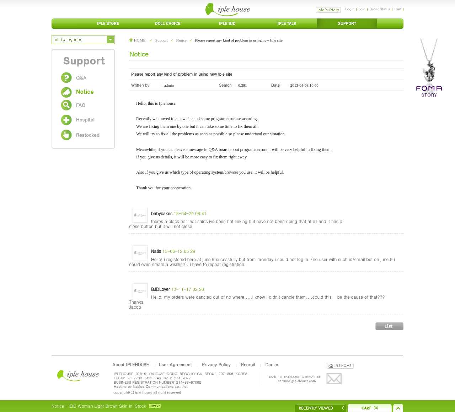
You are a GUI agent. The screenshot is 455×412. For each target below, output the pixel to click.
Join (362, 8)
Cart (398, 8)
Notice (181, 40)
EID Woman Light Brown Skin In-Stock (107, 406)
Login (349, 8)
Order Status (380, 8)
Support (161, 40)
